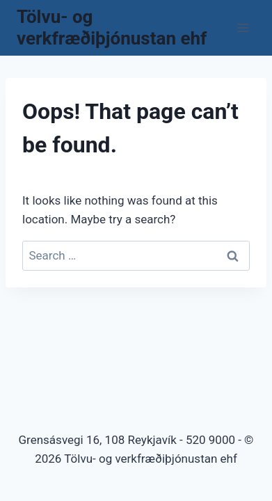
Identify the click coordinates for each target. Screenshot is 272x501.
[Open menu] (242, 27)
